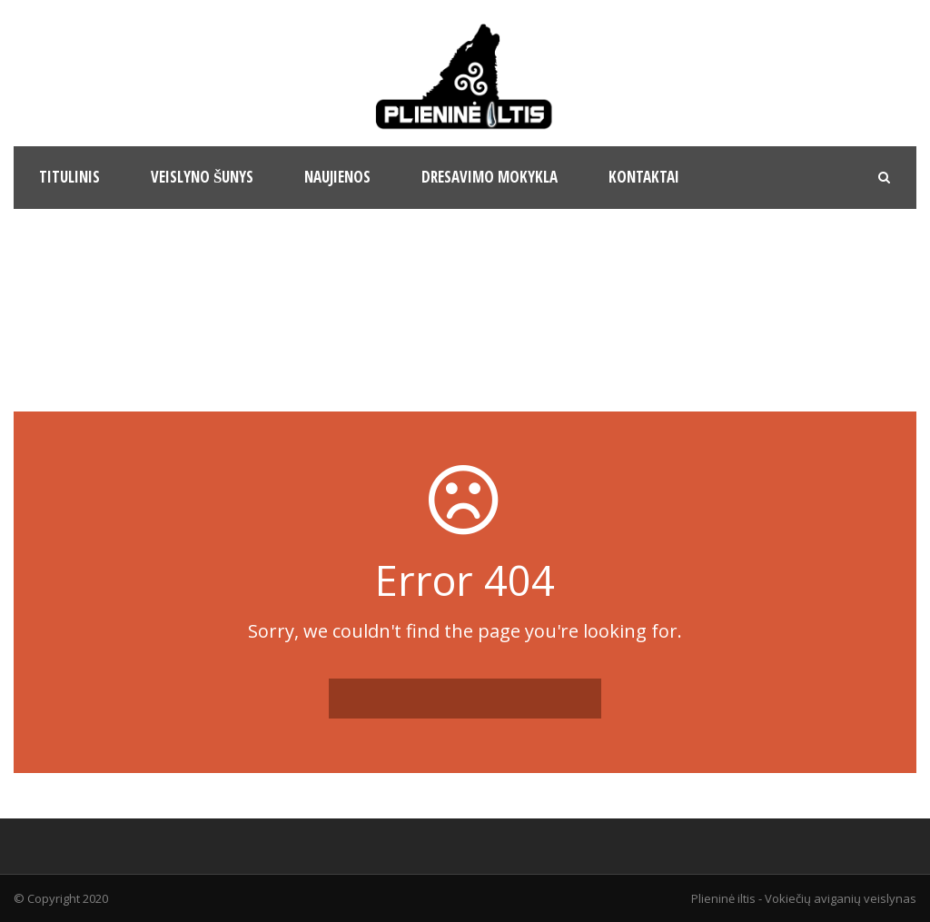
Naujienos (337, 176)
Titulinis (69, 176)
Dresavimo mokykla (489, 176)
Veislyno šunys (202, 176)
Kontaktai (643, 176)
